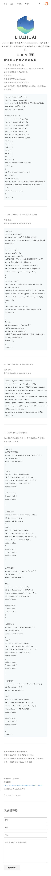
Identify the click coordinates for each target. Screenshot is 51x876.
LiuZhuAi (25, 37)
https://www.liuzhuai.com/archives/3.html (22, 785)
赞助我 (19, 4)
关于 (11, 4)
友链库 (27, 4)
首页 (5, 4)
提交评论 (12, 867)
